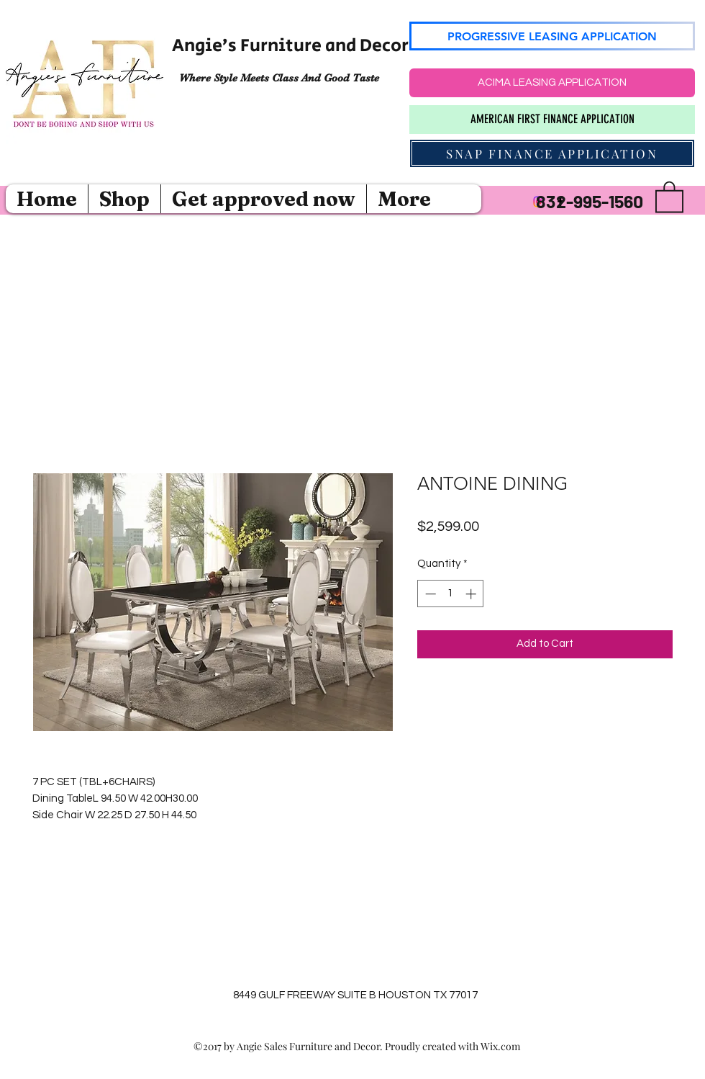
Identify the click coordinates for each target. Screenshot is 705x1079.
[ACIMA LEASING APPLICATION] (552, 82)
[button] (669, 195)
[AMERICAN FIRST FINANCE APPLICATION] (552, 119)
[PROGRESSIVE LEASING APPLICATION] (552, 36)
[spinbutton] (451, 594)
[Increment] (472, 594)
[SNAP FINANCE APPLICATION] (552, 153)
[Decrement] (429, 594)
